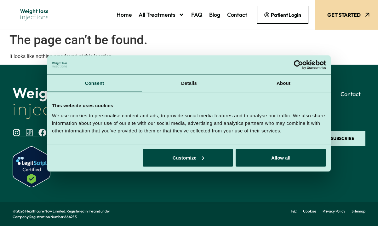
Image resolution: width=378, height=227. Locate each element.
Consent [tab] (94, 83)
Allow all (280, 157)
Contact (237, 14)
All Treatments (161, 15)
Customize (188, 157)
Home (124, 14)
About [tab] (283, 83)
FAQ (196, 14)
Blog (214, 14)
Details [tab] (189, 83)
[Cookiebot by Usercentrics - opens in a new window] (298, 65)
